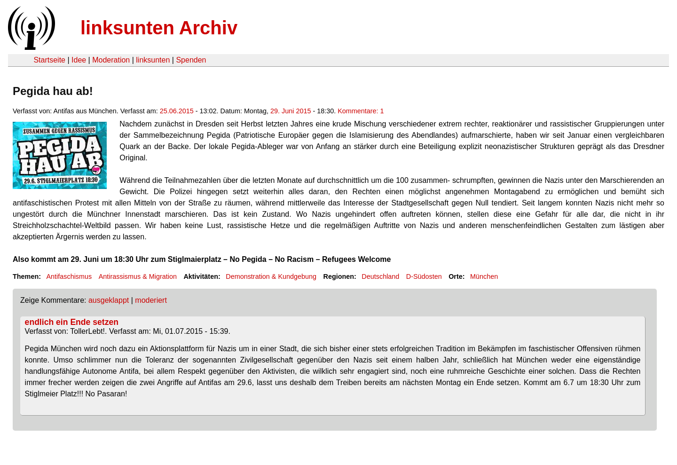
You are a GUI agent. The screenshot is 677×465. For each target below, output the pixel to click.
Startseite (49, 60)
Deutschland (380, 276)
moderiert (151, 300)
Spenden (191, 60)
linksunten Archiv (158, 27)
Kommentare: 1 (361, 111)
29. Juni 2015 (290, 111)
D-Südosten (424, 276)
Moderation (111, 60)
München (484, 276)
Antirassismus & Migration (138, 276)
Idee (78, 60)
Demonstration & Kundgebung (271, 276)
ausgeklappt (108, 300)
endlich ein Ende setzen (71, 322)
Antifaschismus (69, 276)
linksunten (153, 60)
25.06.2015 (177, 111)
